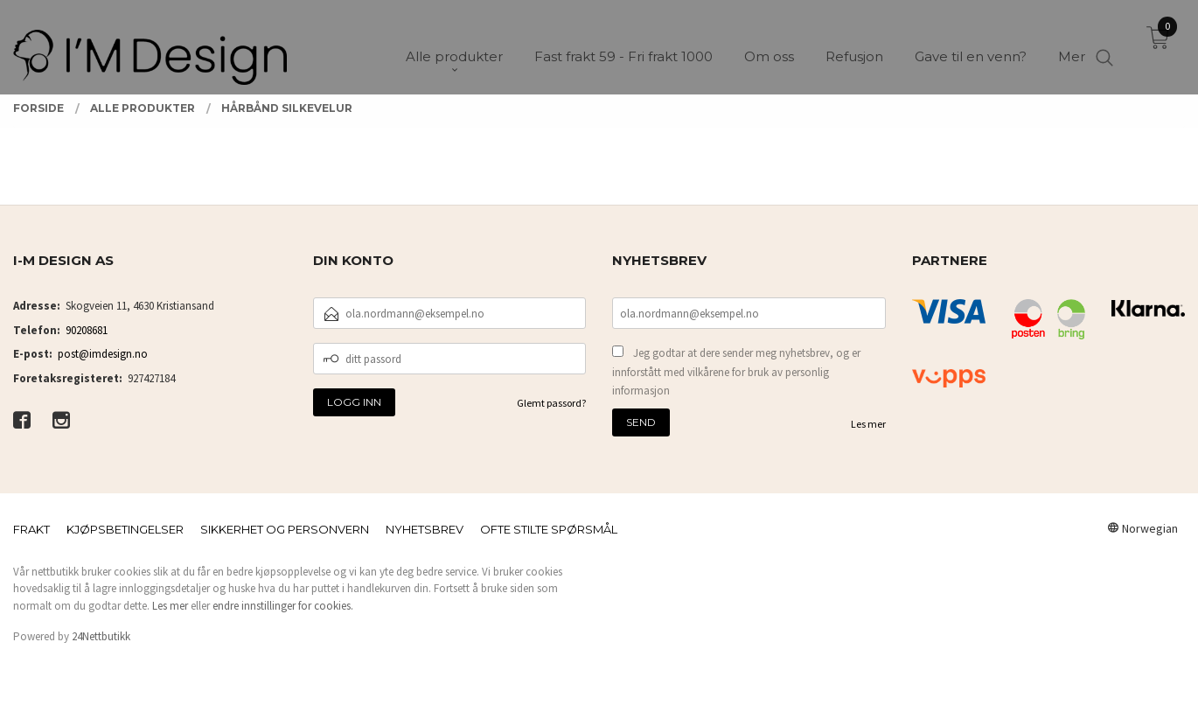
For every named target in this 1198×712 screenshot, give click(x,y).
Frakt (31, 529)
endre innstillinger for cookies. (282, 605)
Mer (1071, 44)
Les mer (868, 423)
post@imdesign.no (103, 353)
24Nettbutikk (101, 636)
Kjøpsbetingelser (125, 529)
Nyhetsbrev (424, 529)
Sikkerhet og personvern (284, 529)
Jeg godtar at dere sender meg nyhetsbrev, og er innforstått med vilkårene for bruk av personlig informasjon (736, 372)
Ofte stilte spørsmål (548, 529)
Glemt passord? (551, 402)
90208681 (87, 330)
